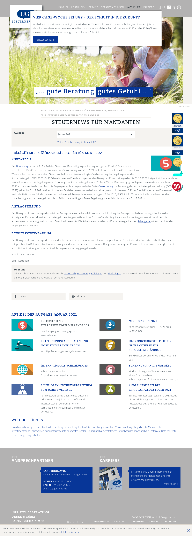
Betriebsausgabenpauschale (133, 431)
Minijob (152, 427)
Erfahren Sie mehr (70, 531)
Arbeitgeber (144, 221)
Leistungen (78, 7)
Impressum (138, 522)
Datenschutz (154, 522)
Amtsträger (110, 431)
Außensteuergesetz (55, 431)
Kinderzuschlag (95, 431)
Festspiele (155, 431)
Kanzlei (63, 7)
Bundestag (22, 166)
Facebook (171, 522)
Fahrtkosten (37, 431)
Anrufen (48, 481)
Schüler (36, 435)
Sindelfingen (114, 273)
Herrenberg (83, 273)
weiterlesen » (171, 483)
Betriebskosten (41, 427)
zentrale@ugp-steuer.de (55, 488)
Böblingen (96, 273)
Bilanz (160, 427)
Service (93, 7)
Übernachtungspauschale (100, 427)
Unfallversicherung (22, 427)
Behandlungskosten (75, 427)
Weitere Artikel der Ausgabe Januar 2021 (76, 142)
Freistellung (56, 427)
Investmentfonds (21, 431)
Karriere (148, 7)
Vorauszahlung (123, 427)
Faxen (47, 485)
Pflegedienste (140, 427)
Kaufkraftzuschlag (76, 431)
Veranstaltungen (112, 7)
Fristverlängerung (21, 435)
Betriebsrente (168, 431)
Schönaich (70, 273)
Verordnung (106, 186)
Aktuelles (133, 7)
